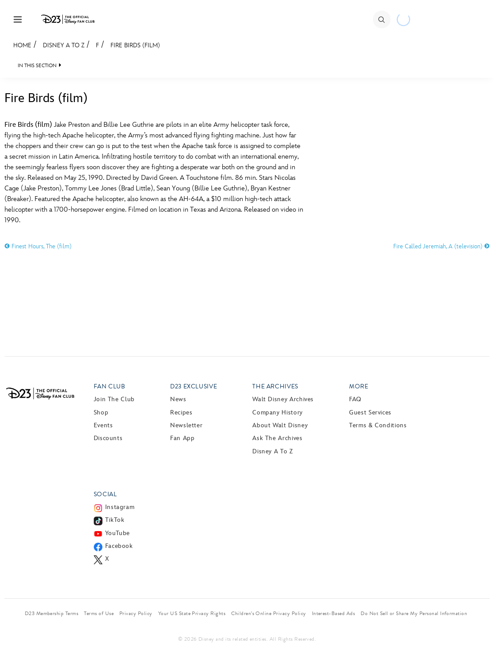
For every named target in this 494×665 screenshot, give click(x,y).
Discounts (108, 438)
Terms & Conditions (378, 425)
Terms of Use (99, 613)
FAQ (355, 399)
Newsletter (186, 425)
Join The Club (114, 399)
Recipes (181, 412)
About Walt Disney (280, 425)
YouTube (117, 533)
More (359, 386)
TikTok (115, 520)
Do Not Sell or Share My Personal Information (414, 613)
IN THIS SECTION (37, 65)
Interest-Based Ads (333, 613)
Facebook (119, 546)
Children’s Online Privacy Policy (268, 613)
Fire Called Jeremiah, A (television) (441, 246)
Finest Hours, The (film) (38, 246)
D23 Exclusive (193, 386)
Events (103, 425)
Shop (101, 412)
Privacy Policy (135, 613)
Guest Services (370, 412)
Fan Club (109, 386)
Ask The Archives (277, 438)
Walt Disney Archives (283, 399)
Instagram (120, 507)
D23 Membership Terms (52, 613)
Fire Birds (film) (135, 45)
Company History (277, 412)
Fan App (182, 438)
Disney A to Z (63, 45)
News (178, 399)
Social (105, 494)
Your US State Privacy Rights (191, 613)
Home (22, 45)
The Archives (275, 386)
